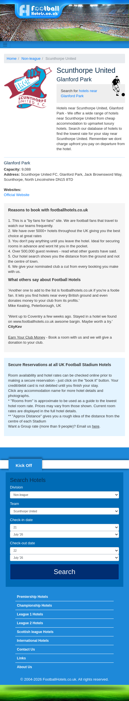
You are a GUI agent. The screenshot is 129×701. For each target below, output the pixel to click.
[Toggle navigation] (5, 44)
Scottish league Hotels (35, 632)
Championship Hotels (34, 605)
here (95, 426)
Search (64, 571)
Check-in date (21, 520)
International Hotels (33, 641)
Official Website (17, 195)
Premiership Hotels (32, 597)
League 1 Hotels (30, 614)
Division (16, 487)
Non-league (31, 58)
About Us (24, 667)
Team (14, 504)
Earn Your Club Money (26, 337)
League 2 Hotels (30, 623)
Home (12, 58)
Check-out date (22, 543)
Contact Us (26, 649)
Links (21, 658)
